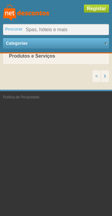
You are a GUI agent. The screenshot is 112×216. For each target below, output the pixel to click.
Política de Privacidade (21, 97)
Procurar (13, 29)
